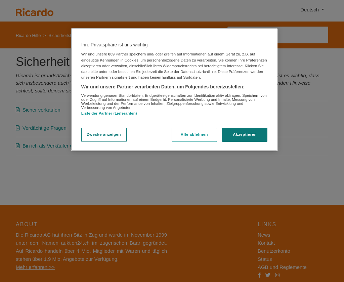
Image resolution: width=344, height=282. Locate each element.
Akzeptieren (245, 134)
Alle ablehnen (194, 134)
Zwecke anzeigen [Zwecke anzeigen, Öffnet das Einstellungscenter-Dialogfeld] (104, 134)
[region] (174, 89)
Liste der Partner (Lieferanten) (109, 113)
